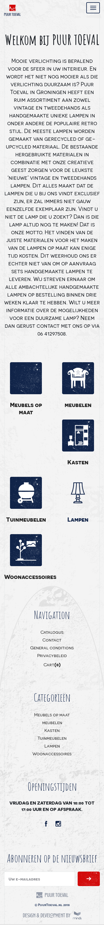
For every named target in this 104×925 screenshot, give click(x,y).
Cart (52, 664)
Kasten (77, 461)
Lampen (77, 519)
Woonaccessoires (26, 576)
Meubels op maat (26, 408)
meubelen (78, 404)
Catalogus (52, 632)
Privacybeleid (52, 655)
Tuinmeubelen (26, 519)
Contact (52, 639)
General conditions (52, 647)
